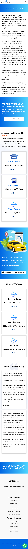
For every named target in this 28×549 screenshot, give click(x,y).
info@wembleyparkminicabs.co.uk (14, 486)
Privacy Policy (18, 543)
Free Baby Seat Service (14, 514)
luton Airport (14, 523)
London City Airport (14, 529)
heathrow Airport (14, 521)
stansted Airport (14, 531)
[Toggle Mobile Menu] (26, 1)
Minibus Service (14, 503)
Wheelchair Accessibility (14, 511)
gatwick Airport (14, 526)
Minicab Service (14, 500)
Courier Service (14, 508)
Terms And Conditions (7, 543)
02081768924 (14, 484)
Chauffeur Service (14, 506)
